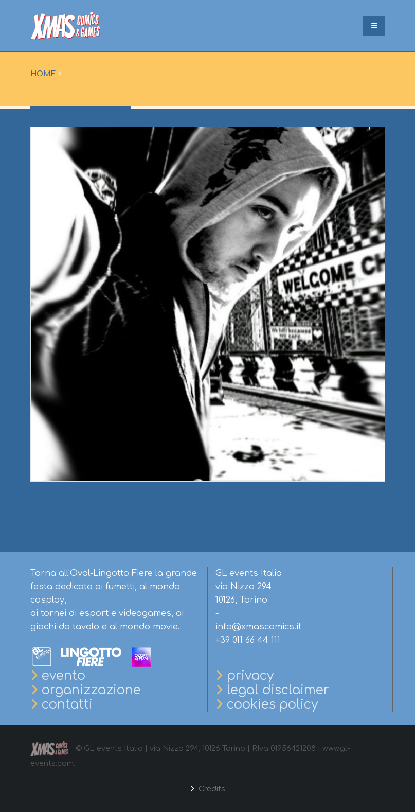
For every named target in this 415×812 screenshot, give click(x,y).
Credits (210, 789)
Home (43, 73)
